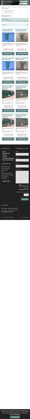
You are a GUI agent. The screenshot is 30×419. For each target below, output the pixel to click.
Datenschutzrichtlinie (8, 160)
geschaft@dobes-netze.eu (7, 212)
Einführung (3, 7)
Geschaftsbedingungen (8, 158)
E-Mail (17, 157)
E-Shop (8, 7)
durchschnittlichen (10, 21)
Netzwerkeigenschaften (8, 11)
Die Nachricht (18, 169)
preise (3, 21)
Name (17, 151)
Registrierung (6, 153)
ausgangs (26, 21)
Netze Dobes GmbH (9, 217)
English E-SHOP (6, 181)
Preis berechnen (8, 54)
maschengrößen (19, 21)
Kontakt (5, 157)
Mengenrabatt (8, 13)
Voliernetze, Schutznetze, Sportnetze (19, 7)
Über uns (5, 155)
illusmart (27, 217)
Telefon (17, 163)
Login (4, 152)
